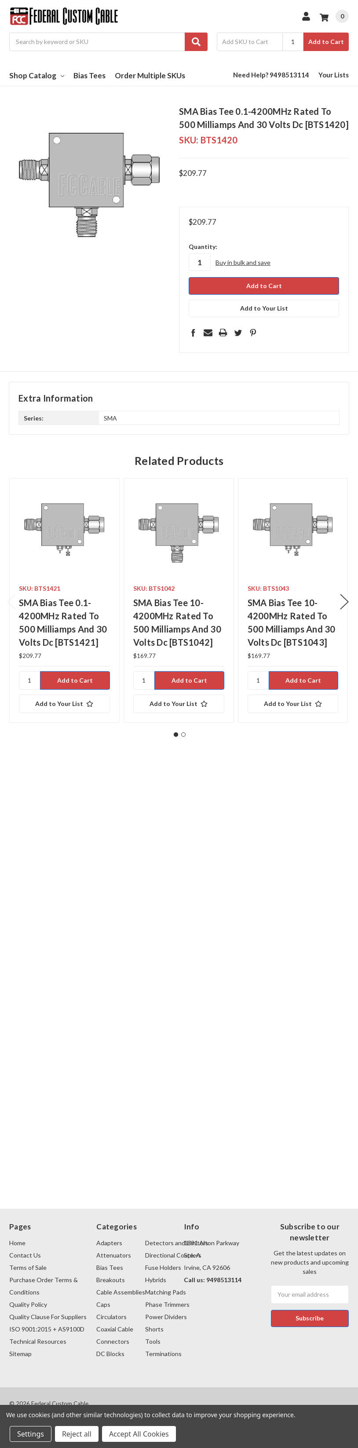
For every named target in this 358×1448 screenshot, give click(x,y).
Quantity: (203, 246)
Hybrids (155, 1279)
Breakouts (110, 1279)
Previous (11, 602)
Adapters (109, 1243)
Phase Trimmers (167, 1304)
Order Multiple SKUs (150, 75)
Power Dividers (166, 1316)
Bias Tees (89, 75)
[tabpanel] (64, 600)
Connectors (112, 1341)
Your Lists (333, 75)
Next (344, 602)
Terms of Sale (28, 1267)
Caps (103, 1304)
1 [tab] (176, 734)
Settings (30, 1434)
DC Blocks (110, 1353)
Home (17, 1243)
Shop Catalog (36, 75)
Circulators (111, 1316)
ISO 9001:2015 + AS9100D (46, 1329)
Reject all (76, 1434)
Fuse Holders (163, 1267)
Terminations (163, 1353)
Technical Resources (37, 1341)
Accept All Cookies (139, 1434)
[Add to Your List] (64, 704)
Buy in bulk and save (243, 262)
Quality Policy (28, 1304)
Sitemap (20, 1353)
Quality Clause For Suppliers (48, 1316)
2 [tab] (183, 734)
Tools (153, 1341)
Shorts (154, 1329)
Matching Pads (165, 1292)
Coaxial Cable (114, 1329)
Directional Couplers (173, 1255)
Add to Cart (326, 41)
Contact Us (25, 1255)
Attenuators (113, 1255)
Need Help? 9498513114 (271, 75)
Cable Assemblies (120, 1292)
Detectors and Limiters (176, 1243)
